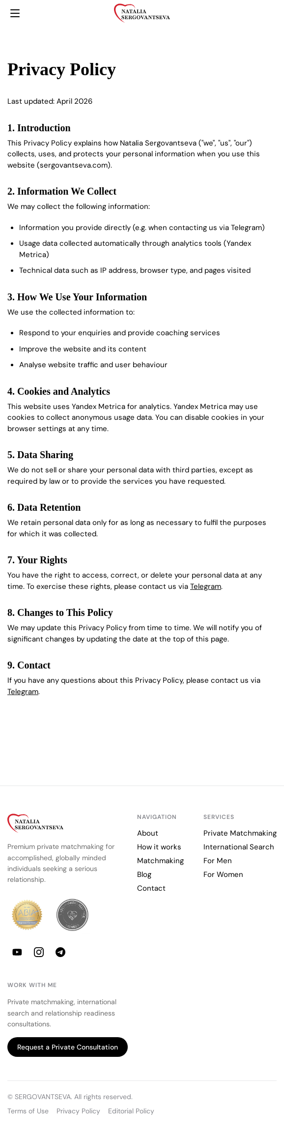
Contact (151, 888)
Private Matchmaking (240, 833)
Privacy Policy (78, 1111)
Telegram (205, 586)
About (147, 833)
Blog (144, 874)
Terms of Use (28, 1111)
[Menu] (15, 13)
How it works (159, 847)
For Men (217, 861)
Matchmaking (160, 861)
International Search (238, 847)
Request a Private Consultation (67, 1047)
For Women (223, 874)
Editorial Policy (131, 1111)
